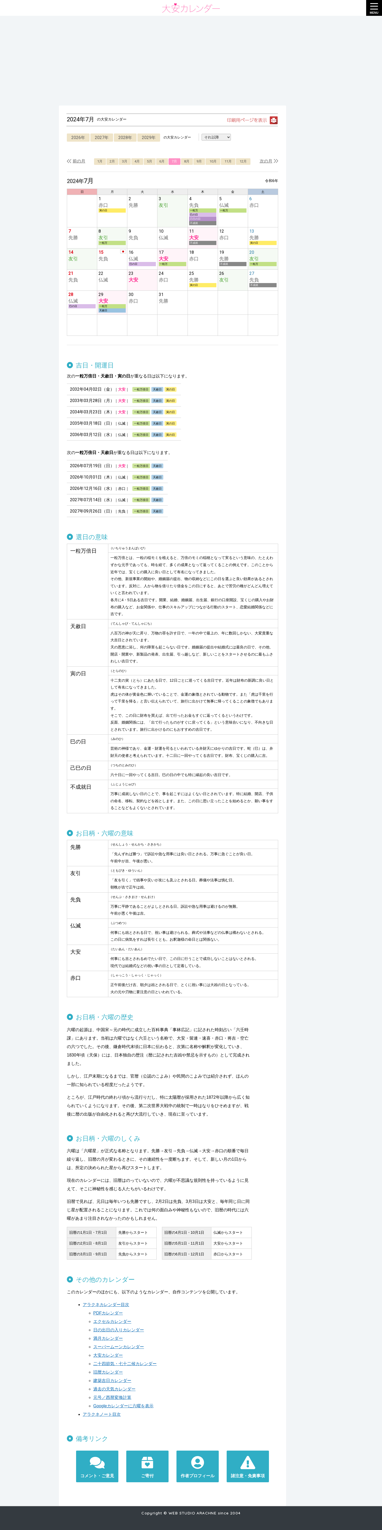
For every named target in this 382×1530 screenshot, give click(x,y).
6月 (162, 161)
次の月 (266, 161)
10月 (213, 161)
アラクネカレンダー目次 (106, 1304)
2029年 (149, 137)
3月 (124, 161)
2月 (112, 161)
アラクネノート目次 (102, 1414)
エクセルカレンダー (112, 1321)
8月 (186, 161)
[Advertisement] (191, 61)
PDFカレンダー (108, 1313)
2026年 (78, 137)
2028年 (125, 137)
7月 (174, 161)
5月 (149, 161)
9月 (199, 161)
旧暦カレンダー (108, 1372)
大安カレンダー (108, 1355)
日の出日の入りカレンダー (118, 1330)
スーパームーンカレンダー (118, 1347)
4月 (137, 161)
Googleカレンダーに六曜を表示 (123, 1406)
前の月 (79, 161)
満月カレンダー (108, 1338)
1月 (100, 161)
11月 (228, 161)
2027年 (102, 137)
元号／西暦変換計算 (112, 1397)
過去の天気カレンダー (114, 1389)
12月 (243, 161)
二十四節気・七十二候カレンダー (125, 1363)
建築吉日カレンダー (112, 1380)
